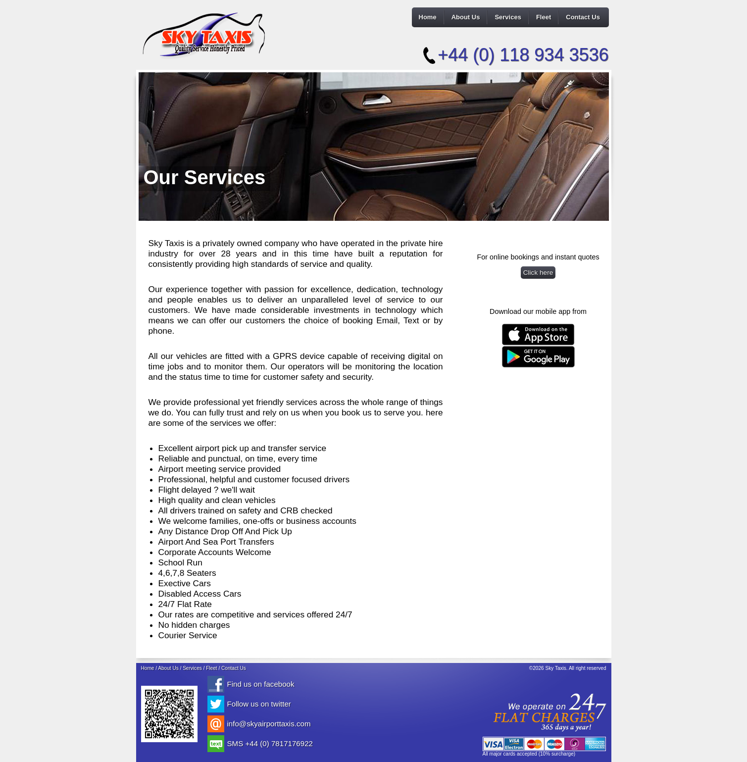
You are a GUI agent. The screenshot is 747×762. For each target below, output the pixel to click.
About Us (465, 17)
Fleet (543, 17)
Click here (538, 272)
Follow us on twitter (259, 704)
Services (508, 17)
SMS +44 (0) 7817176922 (270, 743)
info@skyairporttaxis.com (269, 723)
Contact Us (583, 17)
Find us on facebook (261, 684)
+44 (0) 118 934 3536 (523, 55)
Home (428, 17)
